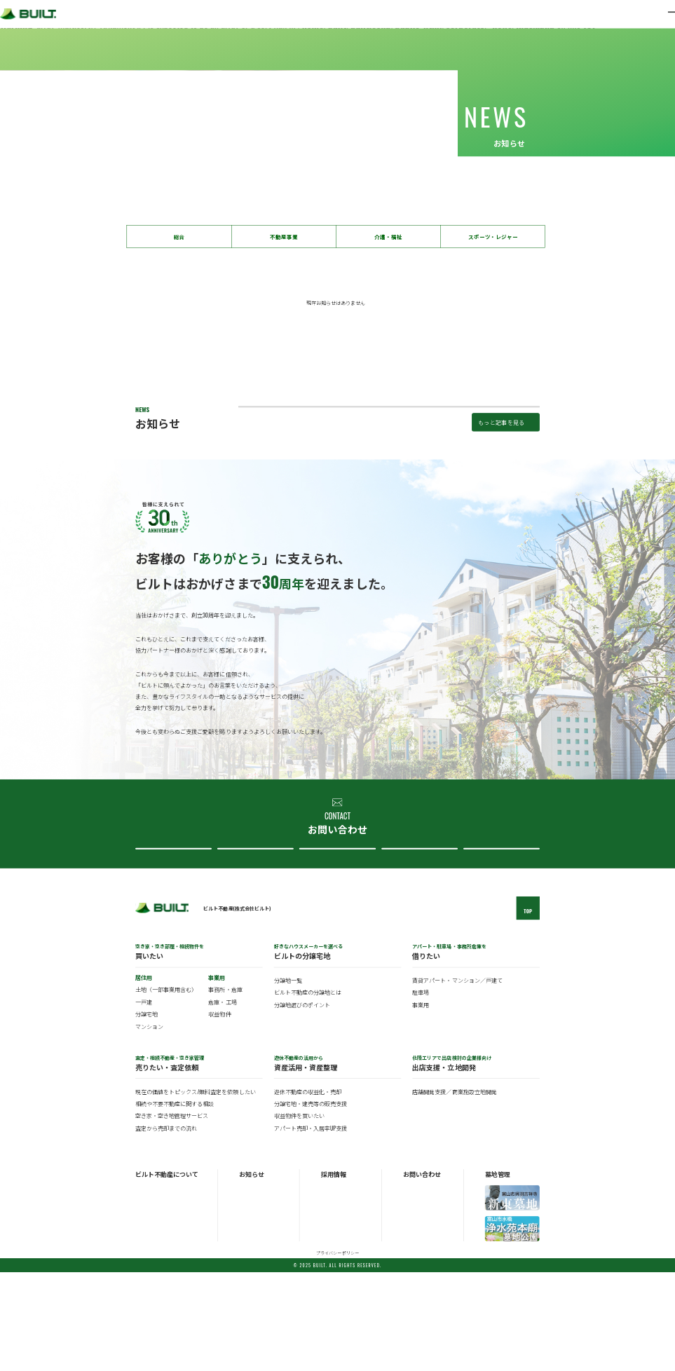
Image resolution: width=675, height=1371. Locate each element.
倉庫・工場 (222, 1100)
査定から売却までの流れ (166, 1226)
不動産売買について (253, 935)
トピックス (251, 1298)
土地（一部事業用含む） (166, 1088)
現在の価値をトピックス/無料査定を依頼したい (195, 1190)
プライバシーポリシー (337, 1351)
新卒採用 (331, 1288)
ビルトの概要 (150, 1288)
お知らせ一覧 (253, 1288)
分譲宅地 (146, 1113)
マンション (149, 1125)
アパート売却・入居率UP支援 (311, 1226)
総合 (179, 236)
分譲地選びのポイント (302, 1103)
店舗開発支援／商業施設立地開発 (454, 1190)
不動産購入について (171, 935)
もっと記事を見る (501, 495)
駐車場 (420, 1091)
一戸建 (143, 1100)
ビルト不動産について (417, 935)
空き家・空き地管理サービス (171, 1214)
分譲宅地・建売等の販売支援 (310, 1203)
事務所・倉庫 (225, 1088)
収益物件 (219, 1113)
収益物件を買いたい (299, 1214)
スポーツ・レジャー (493, 236)
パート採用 (333, 1307)
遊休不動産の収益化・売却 (307, 1190)
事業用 (420, 1103)
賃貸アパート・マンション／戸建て (457, 1079)
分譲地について (335, 935)
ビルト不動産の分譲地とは (307, 1091)
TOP (528, 1010)
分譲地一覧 (288, 1079)
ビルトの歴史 (150, 1307)
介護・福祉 (388, 236)
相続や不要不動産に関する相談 (174, 1203)
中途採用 (331, 1298)
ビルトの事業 (150, 1298)
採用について (499, 935)
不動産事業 (283, 236)
